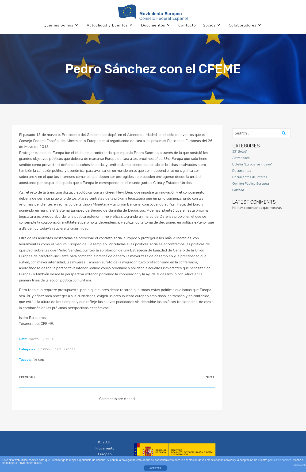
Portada (238, 190)
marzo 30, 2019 (41, 339)
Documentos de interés (249, 177)
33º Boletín (240, 152)
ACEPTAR (155, 468)
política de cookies (279, 460)
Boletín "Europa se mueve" (252, 164)
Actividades (241, 158)
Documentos (241, 171)
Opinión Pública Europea (56, 349)
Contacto (187, 25)
